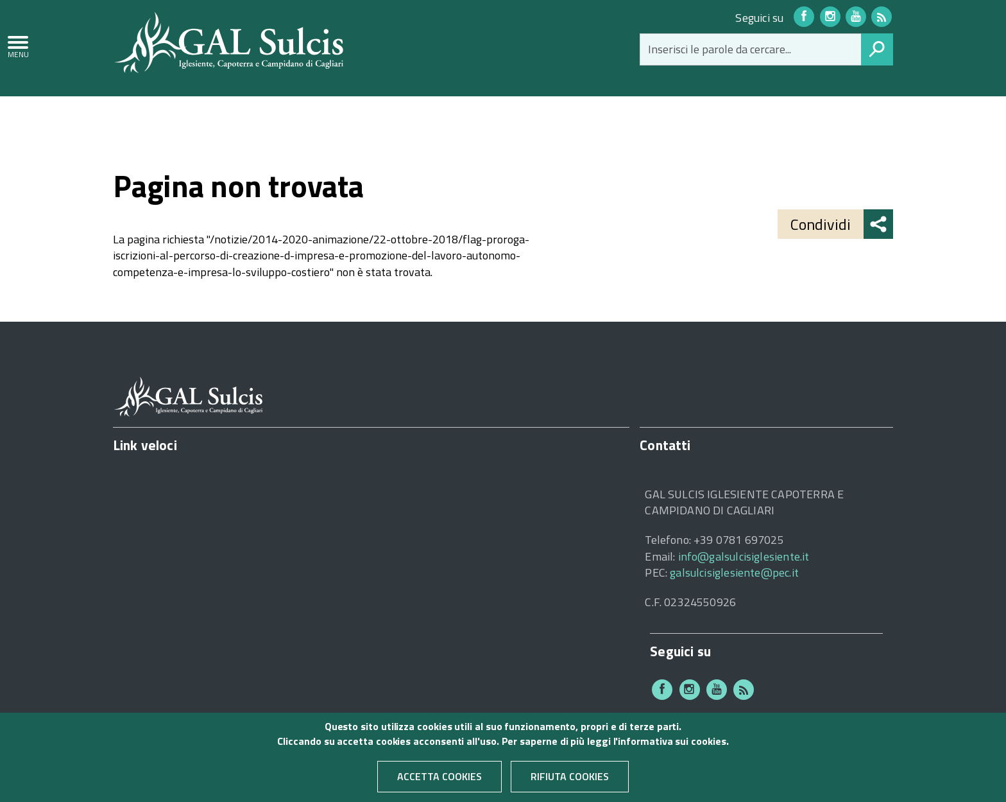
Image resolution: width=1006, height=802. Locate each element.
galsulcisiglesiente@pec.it (734, 572)
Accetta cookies (439, 781)
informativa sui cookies (672, 745)
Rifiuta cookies (570, 781)
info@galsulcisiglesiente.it (744, 556)
